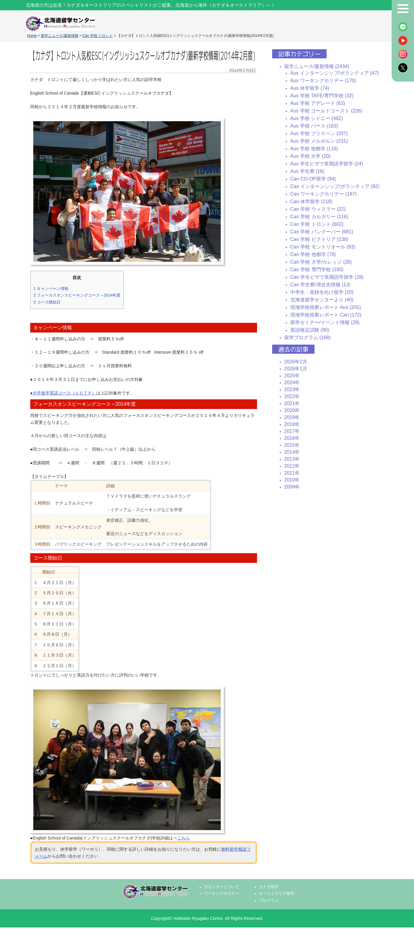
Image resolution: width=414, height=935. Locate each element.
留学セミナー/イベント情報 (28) (325, 322)
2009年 (292, 486)
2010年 (292, 479)
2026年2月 (296, 361)
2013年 (292, 459)
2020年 (292, 410)
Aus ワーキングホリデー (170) (323, 80)
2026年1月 (296, 368)
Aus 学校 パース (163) (314, 125)
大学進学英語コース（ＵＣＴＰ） (64, 393)
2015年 (292, 445)
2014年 (292, 452)
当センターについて (221, 887)
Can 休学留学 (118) (311, 201)
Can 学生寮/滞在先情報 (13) (320, 284)
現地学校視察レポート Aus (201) (325, 307)
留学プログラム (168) (307, 337)
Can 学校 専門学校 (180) (317, 269)
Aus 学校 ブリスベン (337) (319, 133)
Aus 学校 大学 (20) (310, 156)
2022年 (292, 396)
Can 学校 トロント (97, 36)
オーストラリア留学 (276, 893)
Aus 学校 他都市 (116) (314, 148)
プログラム (269, 900)
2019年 (292, 417)
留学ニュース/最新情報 (59, 36)
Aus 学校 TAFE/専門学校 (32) (322, 95)
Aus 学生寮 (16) (307, 171)
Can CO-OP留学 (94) (313, 178)
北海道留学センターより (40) (322, 299)
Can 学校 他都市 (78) (313, 254)
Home (32, 36)
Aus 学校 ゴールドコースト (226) (326, 110)
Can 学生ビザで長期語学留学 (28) (327, 277)
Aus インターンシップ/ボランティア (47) (334, 73)
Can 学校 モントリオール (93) (322, 246)
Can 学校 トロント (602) (317, 224)
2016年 (292, 438)
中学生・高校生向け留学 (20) (322, 292)
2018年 (292, 424)
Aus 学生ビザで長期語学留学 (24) (326, 163)
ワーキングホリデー (221, 893)
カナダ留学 (269, 887)
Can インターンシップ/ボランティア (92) (335, 186)
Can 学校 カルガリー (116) (319, 216)
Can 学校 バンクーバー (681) (321, 231)
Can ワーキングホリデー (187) (323, 193)
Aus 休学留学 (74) (309, 88)
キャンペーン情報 (51, 288)
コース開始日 (47, 302)
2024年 (292, 382)
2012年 (292, 466)
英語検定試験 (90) (309, 330)
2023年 (292, 389)
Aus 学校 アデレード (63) (317, 103)
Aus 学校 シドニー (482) (316, 118)
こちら (183, 838)
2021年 (292, 403)
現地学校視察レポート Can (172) (326, 314)
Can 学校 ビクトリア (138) (319, 239)
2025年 (292, 375)
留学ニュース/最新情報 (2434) (316, 66)
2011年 (292, 473)
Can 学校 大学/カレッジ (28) (321, 262)
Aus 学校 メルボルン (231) (319, 141)
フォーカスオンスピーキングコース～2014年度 (77, 295)
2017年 (292, 431)
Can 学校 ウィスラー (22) (318, 209)
